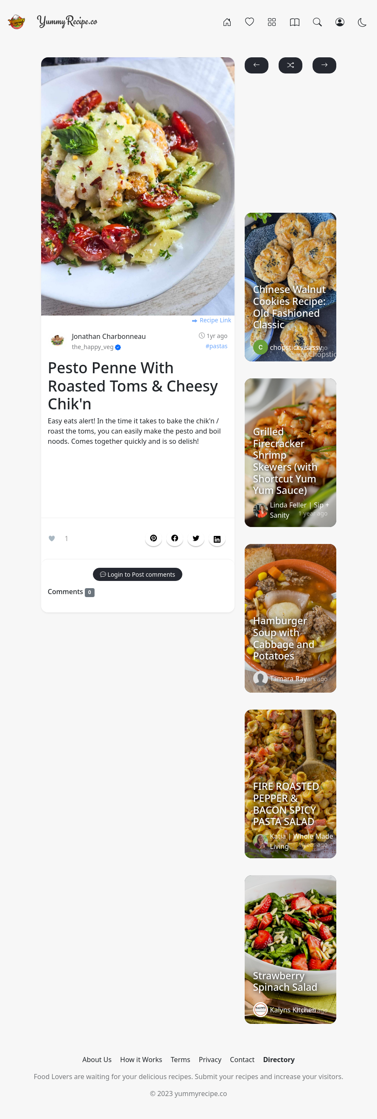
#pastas (217, 346)
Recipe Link (211, 320)
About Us (97, 1059)
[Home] (227, 21)
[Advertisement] (138, 483)
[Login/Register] (340, 21)
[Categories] (272, 21)
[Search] (317, 21)
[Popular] (249, 21)
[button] (174, 538)
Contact (242, 1059)
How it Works (141, 1059)
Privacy (210, 1059)
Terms (180, 1059)
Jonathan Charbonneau (109, 336)
